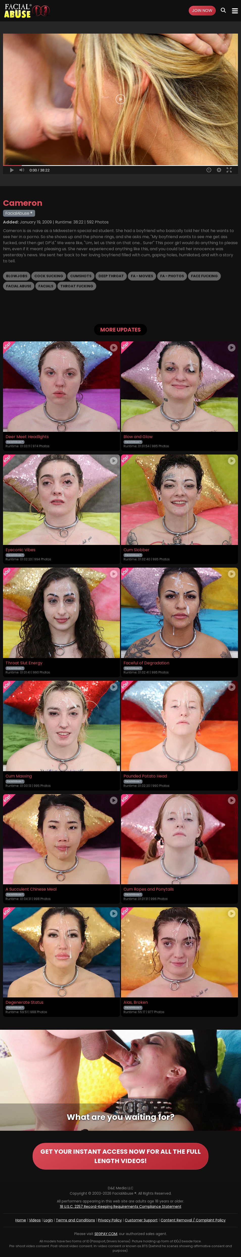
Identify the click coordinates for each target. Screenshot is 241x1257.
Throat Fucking (76, 286)
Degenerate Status (24, 1002)
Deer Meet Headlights (27, 436)
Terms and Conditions (75, 1220)
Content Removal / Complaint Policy (193, 1220)
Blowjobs (16, 276)
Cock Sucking (48, 276)
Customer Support (141, 1220)
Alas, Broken (136, 1002)
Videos (35, 1220)
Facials (45, 286)
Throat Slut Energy (24, 663)
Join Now (202, 10)
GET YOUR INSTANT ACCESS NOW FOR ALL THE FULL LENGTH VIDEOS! (120, 1156)
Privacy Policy (110, 1220)
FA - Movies (142, 276)
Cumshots (80, 276)
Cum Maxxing (19, 776)
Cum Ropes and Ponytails (149, 889)
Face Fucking (204, 276)
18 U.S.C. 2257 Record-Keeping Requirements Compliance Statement (120, 1206)
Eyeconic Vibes (20, 549)
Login (48, 1220)
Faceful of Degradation (146, 663)
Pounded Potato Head (145, 776)
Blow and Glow (138, 436)
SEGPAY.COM (105, 1234)
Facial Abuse (18, 286)
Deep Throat (111, 276)
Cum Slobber (137, 549)
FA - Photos (172, 276)
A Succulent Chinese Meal (31, 889)
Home (20, 1220)
